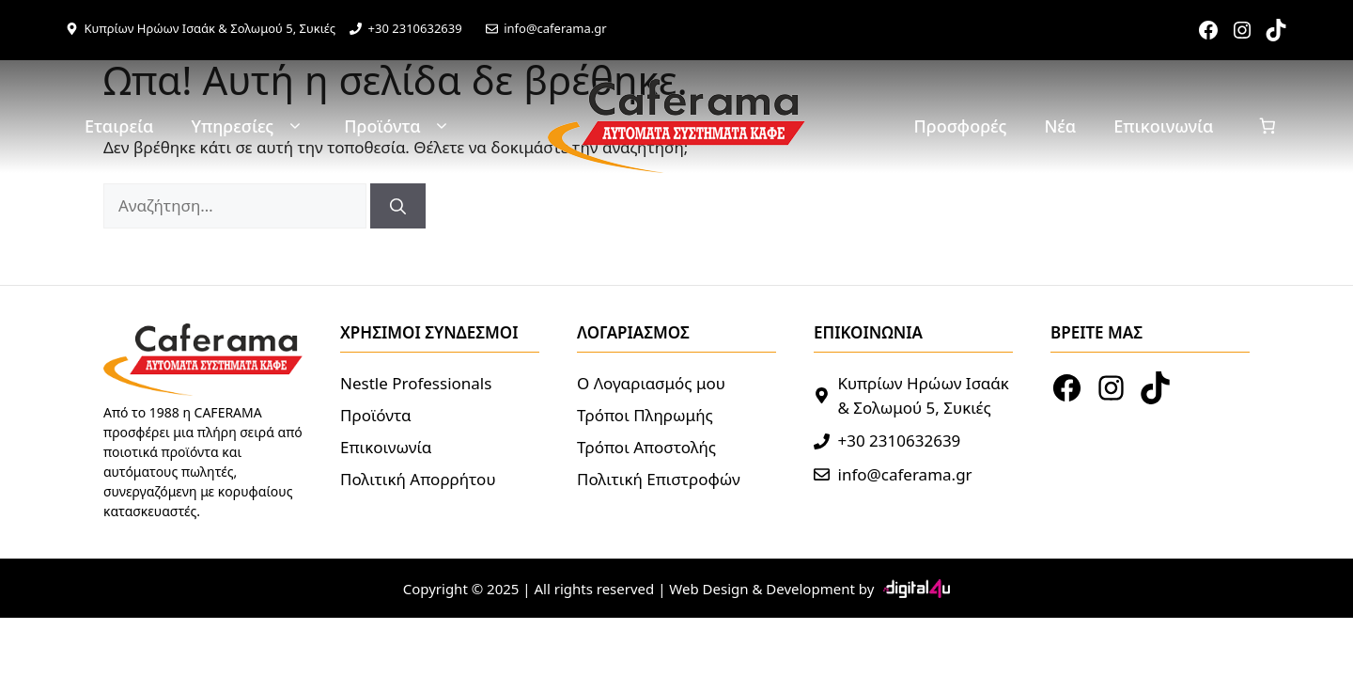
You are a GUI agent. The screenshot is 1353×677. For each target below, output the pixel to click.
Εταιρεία (119, 126)
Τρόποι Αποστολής (646, 447)
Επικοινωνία (1163, 126)
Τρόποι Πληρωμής (645, 415)
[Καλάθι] (1268, 126)
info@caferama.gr (555, 28)
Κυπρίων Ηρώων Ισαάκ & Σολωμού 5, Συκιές (210, 28)
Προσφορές (960, 126)
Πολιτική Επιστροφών (658, 479)
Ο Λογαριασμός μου (651, 383)
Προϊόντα (398, 126)
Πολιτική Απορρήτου (418, 479)
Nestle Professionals (415, 383)
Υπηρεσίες (248, 126)
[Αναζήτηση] (398, 205)
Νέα (1060, 126)
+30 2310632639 (415, 28)
